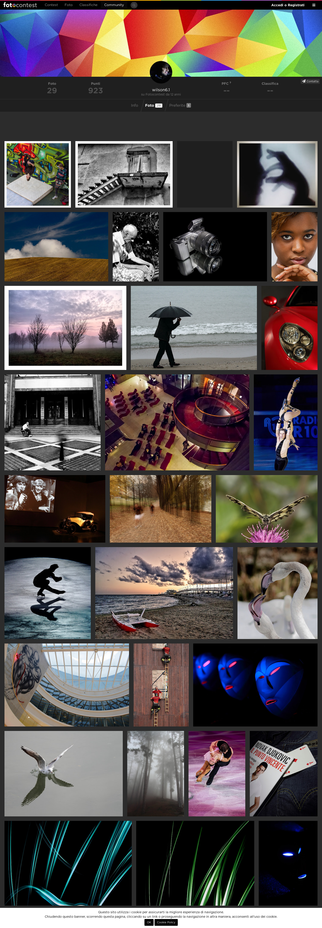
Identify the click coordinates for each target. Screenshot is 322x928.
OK (149, 922)
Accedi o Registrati (288, 5)
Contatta (310, 81)
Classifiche (88, 5)
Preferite (180, 105)
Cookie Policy (166, 922)
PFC (226, 83)
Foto (69, 5)
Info (134, 105)
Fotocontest (20, 4)
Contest (51, 5)
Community (114, 5)
